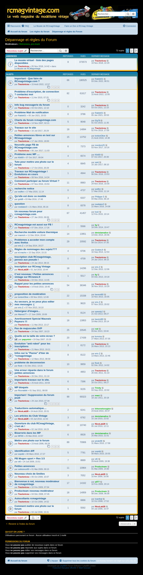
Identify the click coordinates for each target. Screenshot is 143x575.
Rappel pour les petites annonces (34, 283)
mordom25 (100, 145)
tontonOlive (100, 136)
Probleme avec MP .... (27, 154)
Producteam (101, 466)
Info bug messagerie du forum (32, 104)
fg (96, 225)
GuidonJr (99, 250)
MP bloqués (21, 387)
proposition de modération (30, 294)
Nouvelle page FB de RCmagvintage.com (27, 146)
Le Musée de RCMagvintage (27, 68)
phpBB (63, 566)
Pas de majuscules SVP (28, 328)
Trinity (98, 388)
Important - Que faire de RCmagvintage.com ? (28, 80)
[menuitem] (25, 26)
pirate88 (98, 441)
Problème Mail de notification (32, 112)
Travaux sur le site (25, 127)
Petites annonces (25, 466)
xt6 (19, 461)
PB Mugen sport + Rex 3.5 (30, 458)
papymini (26, 339)
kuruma (98, 336)
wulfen (21, 191)
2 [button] (131, 50)
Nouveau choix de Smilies (30, 473)
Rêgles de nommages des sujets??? (36, 249)
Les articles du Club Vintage (31, 415)
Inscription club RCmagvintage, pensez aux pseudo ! (33, 258)
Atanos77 (22, 314)
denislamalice (101, 233)
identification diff (24, 450)
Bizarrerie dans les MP (28, 432)
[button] (136, 50)
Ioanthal (98, 499)
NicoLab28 (23, 269)
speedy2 (99, 311)
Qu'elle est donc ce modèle (30, 196)
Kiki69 (21, 157)
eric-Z (20, 246)
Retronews (24, 44)
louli (97, 212)
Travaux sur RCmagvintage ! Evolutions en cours (31, 173)
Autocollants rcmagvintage (30, 498)
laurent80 (99, 294)
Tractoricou (23, 66)
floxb (20, 366)
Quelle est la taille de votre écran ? (35, 336)
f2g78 (97, 120)
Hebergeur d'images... (27, 311)
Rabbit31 (99, 79)
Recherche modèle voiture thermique (36, 232)
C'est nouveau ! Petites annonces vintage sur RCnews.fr (34, 275)
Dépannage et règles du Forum (31, 40)
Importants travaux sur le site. (32, 379)
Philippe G (99, 197)
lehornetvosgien (103, 409)
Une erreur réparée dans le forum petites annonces (34, 371)
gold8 (20, 199)
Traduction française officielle (64, 568)
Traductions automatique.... (30, 408)
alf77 (97, 482)
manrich (21, 235)
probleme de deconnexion (30, 362)
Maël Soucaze (84, 568)
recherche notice (24, 188)
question (20, 203)
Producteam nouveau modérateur (34, 490)
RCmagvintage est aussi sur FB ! (34, 224)
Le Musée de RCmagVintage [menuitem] (47, 26)
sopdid (21, 454)
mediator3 (22, 207)
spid (97, 162)
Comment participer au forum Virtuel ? (37, 181)
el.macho (22, 252)
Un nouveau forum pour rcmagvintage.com (28, 213)
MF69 (20, 436)
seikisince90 (23, 469)
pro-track (35, 44)
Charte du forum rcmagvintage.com (35, 120)
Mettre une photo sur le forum (32, 440)
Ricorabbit (22, 390)
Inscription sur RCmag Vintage (32, 266)
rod (96, 329)
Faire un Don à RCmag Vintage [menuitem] (78, 26)
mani (97, 395)
